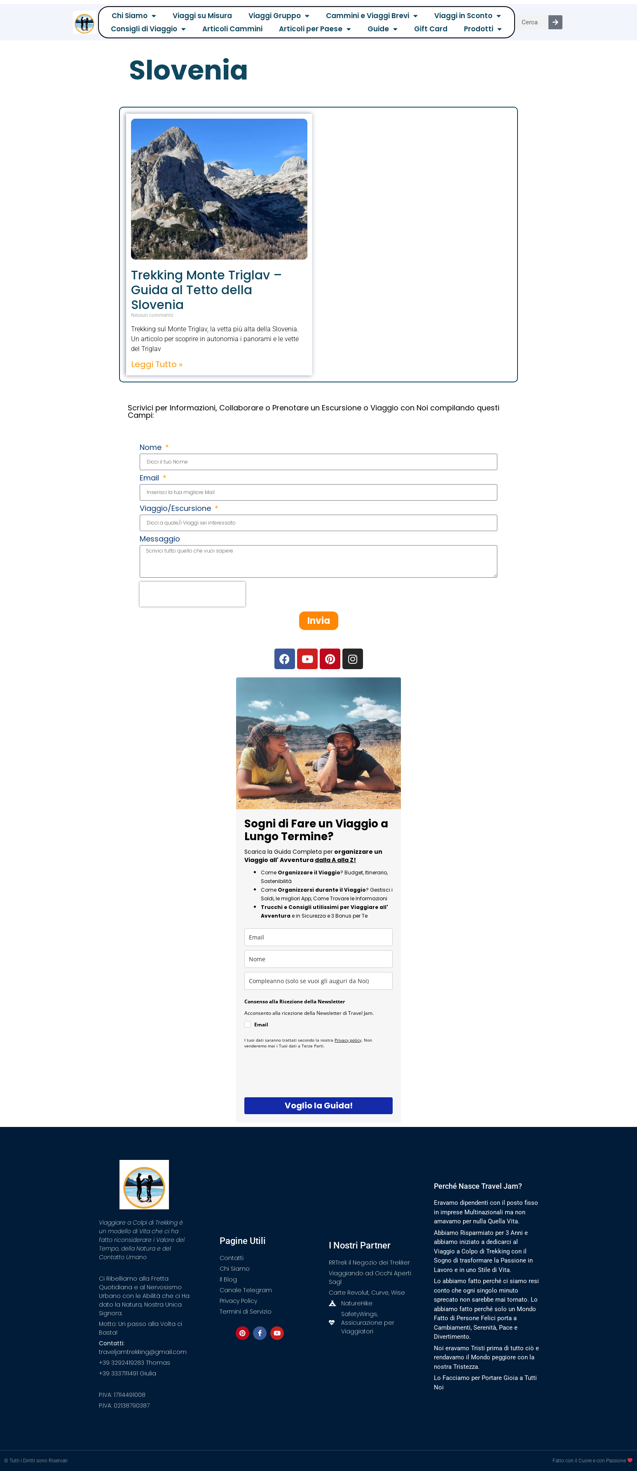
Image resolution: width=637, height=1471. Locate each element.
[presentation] (192, 594)
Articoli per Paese (315, 28)
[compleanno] (318, 981)
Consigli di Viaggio (148, 28)
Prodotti (483, 28)
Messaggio (160, 539)
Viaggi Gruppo (278, 15)
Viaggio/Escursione (176, 509)
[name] (318, 959)
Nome (152, 448)
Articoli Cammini (232, 29)
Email (150, 478)
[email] (318, 937)
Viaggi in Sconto (467, 15)
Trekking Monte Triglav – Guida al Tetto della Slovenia (206, 290)
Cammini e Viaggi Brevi (372, 15)
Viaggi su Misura (202, 16)
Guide (383, 28)
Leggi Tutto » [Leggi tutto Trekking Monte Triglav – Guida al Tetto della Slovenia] (157, 364)
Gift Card (430, 29)
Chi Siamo (134, 15)
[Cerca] (555, 22)
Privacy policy (348, 1040)
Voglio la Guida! (319, 1105)
